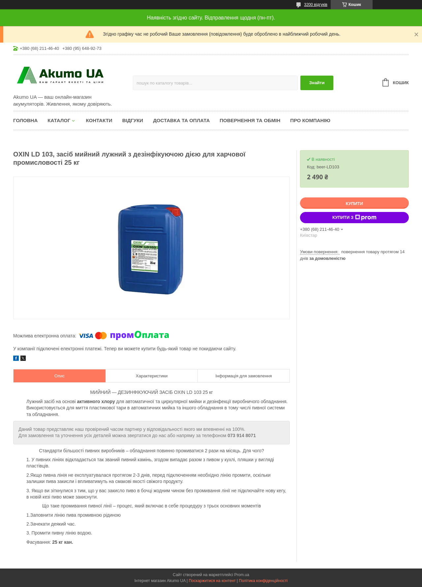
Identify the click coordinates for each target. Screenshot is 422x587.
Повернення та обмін (250, 120)
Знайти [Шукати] (317, 82)
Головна (25, 120)
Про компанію (310, 120)
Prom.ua (241, 574)
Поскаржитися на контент (212, 580)
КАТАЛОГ (58, 120)
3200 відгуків (315, 4)
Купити (354, 203)
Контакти (99, 120)
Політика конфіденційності (263, 580)
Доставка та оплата (181, 120)
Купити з (354, 218)
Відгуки (132, 120)
